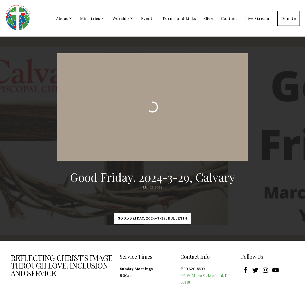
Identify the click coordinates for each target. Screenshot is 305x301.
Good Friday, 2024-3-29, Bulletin (152, 218)
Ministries (92, 18)
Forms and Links (179, 18)
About (64, 18)
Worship (122, 18)
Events (148, 18)
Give (208, 18)
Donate (288, 18)
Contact (229, 18)
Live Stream (257, 18)
